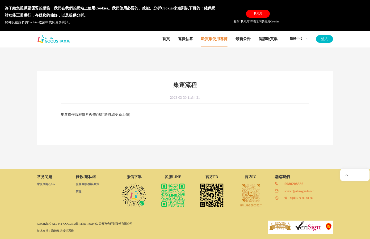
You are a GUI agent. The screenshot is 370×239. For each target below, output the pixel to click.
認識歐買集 (268, 39)
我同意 (258, 13)
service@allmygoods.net (298, 191)
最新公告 (243, 39)
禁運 (78, 191)
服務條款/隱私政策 (87, 184)
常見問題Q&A (46, 184)
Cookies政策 (36, 22)
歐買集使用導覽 (214, 39)
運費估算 (185, 39)
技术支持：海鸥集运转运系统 (55, 230)
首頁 (166, 39)
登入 (324, 39)
